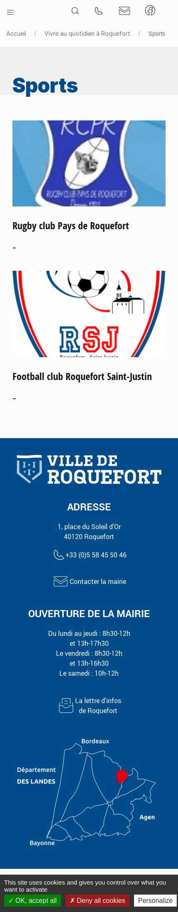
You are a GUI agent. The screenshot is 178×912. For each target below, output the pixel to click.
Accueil (16, 33)
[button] (10, 10)
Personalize (155, 900)
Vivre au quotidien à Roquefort (87, 33)
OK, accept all (32, 900)
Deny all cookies (97, 900)
